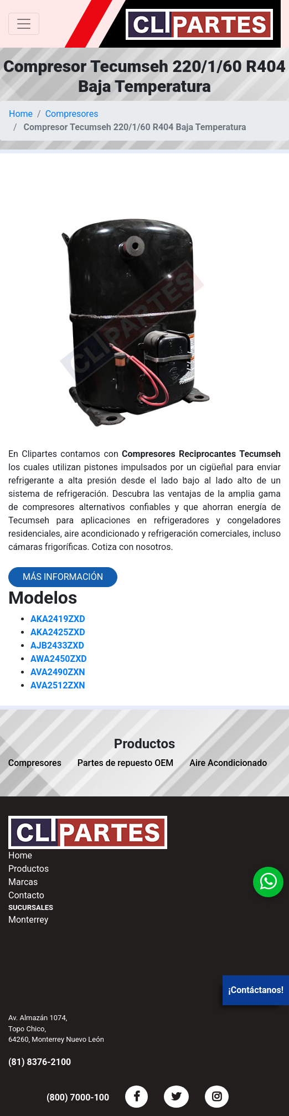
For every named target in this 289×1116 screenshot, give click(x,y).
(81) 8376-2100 (39, 1062)
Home (21, 114)
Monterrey (28, 919)
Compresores (72, 114)
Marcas (23, 882)
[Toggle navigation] (23, 24)
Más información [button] (63, 577)
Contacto (26, 895)
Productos (28, 868)
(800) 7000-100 (78, 1097)
